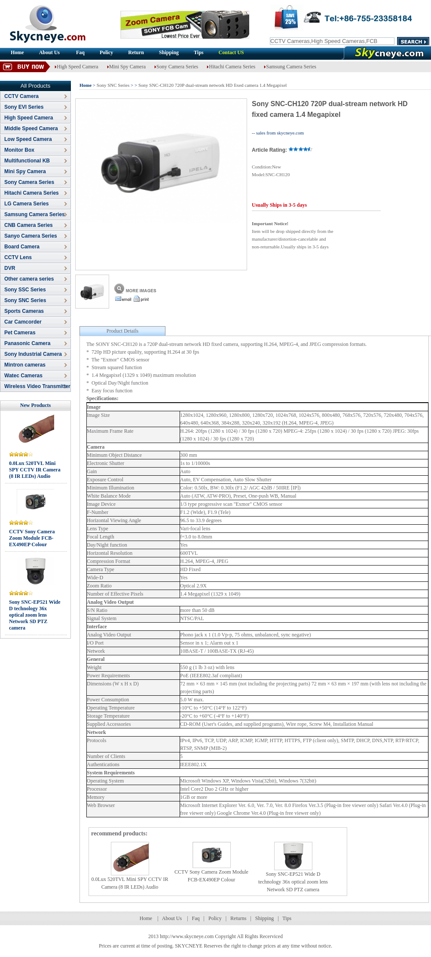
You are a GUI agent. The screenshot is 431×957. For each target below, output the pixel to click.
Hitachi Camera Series (231, 67)
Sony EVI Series (23, 107)
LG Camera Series (26, 204)
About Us (50, 52)
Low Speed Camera (28, 139)
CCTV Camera (21, 96)
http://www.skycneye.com (187, 936)
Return (136, 52)
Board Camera (22, 247)
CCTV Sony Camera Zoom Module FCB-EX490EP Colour (32, 538)
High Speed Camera (76, 67)
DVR (9, 268)
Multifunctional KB (27, 161)
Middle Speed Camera (31, 128)
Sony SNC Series (25, 300)
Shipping (169, 52)
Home (17, 52)
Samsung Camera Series (290, 67)
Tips (198, 52)
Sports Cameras (24, 311)
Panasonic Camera (27, 343)
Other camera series (29, 279)
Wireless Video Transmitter (37, 386)
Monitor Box (19, 150)
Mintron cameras (25, 365)
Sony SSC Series (25, 290)
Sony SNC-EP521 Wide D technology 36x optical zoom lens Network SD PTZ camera (35, 615)
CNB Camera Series (28, 225)
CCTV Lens (18, 257)
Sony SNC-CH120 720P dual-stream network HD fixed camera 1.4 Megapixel (212, 85)
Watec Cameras (23, 376)
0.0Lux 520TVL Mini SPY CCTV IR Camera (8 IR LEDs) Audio (35, 469)
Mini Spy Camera (126, 67)
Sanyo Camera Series (30, 236)
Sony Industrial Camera (33, 354)
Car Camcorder (23, 322)
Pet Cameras (20, 333)
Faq (80, 52)
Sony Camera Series (176, 67)
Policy (106, 52)
